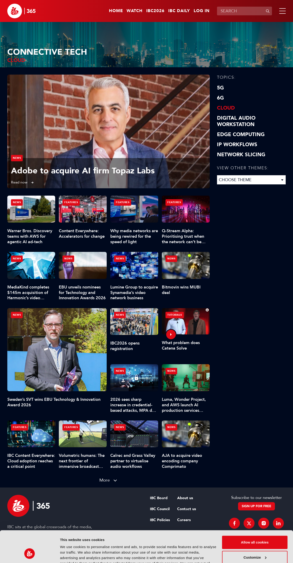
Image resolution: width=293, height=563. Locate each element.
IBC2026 (155, 11)
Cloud (226, 108)
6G (220, 97)
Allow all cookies (255, 515)
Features (71, 202)
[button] (281, 11)
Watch (135, 11)
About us (185, 498)
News (17, 158)
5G (220, 87)
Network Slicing (241, 154)
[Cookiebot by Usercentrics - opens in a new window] (30, 554)
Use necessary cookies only (255, 545)
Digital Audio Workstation (236, 121)
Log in (202, 11)
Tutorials (174, 315)
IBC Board (159, 498)
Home (116, 11)
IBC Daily (179, 11)
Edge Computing (241, 134)
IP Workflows (237, 144)
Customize (255, 530)
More (104, 480)
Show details (70, 554)
